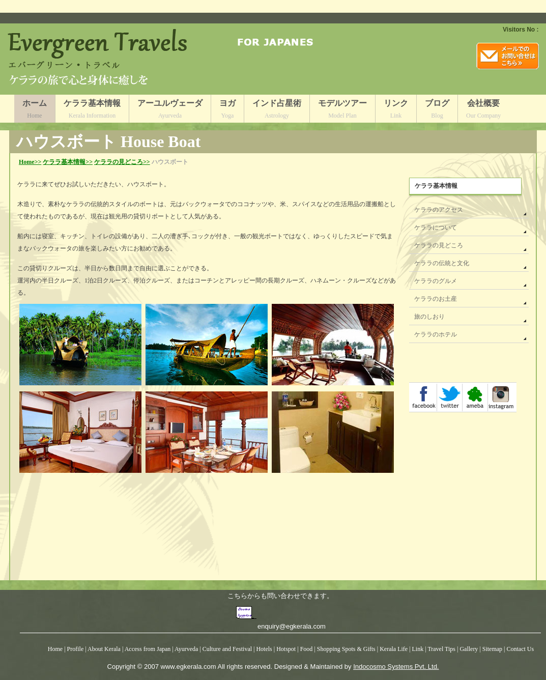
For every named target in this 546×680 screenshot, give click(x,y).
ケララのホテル (435, 334)
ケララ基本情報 (92, 111)
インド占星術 (276, 111)
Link (418, 649)
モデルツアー (342, 111)
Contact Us (520, 649)
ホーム (34, 111)
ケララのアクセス (438, 209)
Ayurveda (186, 649)
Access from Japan (147, 649)
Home (55, 649)
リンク (396, 111)
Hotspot (286, 649)
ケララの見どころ (438, 245)
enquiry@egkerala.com (291, 626)
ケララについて (435, 227)
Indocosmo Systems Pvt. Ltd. (396, 666)
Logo (100, 59)
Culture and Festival (227, 649)
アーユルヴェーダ (170, 111)
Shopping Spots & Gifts (347, 649)
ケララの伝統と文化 (441, 263)
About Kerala (104, 649)
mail (507, 56)
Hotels (264, 649)
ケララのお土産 (435, 298)
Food (307, 649)
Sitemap (493, 649)
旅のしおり (429, 316)
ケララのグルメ (435, 281)
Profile (75, 649)
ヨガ (227, 111)
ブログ (437, 111)
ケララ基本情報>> (68, 161)
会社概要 (483, 111)
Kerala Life (394, 649)
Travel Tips (441, 649)
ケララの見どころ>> (122, 161)
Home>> (30, 161)
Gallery (469, 649)
